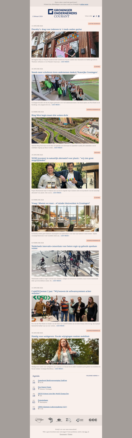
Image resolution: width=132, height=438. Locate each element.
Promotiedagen (43, 400)
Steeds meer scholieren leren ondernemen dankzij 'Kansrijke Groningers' (65, 72)
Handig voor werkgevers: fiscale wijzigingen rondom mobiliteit (60, 336)
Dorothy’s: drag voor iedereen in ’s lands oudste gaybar (57, 29)
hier (86, 432)
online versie (84, 4)
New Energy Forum (44, 387)
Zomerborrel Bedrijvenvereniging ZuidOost (52, 380)
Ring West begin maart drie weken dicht (50, 115)
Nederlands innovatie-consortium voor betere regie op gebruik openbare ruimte (64, 247)
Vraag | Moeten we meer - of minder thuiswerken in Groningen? (61, 203)
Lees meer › (65, 62)
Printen (70, 434)
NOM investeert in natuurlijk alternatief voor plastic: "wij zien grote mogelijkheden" (63, 159)
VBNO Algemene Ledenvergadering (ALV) (52, 407)
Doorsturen (63, 434)
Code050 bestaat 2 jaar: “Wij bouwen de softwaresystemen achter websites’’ (61, 292)
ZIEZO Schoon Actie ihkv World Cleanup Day (53, 394)
